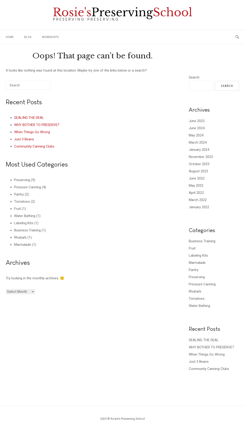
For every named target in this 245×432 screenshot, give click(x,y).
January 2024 (199, 150)
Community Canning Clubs (34, 146)
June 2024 (197, 128)
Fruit (17, 209)
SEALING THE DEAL (29, 118)
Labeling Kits (23, 223)
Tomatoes (22, 201)
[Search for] (28, 85)
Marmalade (22, 245)
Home (10, 37)
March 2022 (198, 200)
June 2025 (197, 121)
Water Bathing (24, 216)
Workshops (50, 37)
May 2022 (196, 185)
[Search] (39, 87)
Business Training (27, 230)
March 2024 (198, 142)
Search (194, 77)
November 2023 (201, 157)
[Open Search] (237, 37)
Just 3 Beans (24, 139)
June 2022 (197, 178)
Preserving (22, 180)
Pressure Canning (27, 187)
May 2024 (196, 135)
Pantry (19, 194)
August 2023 (198, 171)
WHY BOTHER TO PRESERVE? (36, 125)
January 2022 (199, 207)
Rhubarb (20, 237)
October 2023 (199, 164)
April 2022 (196, 193)
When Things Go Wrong (32, 132)
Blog (28, 37)
